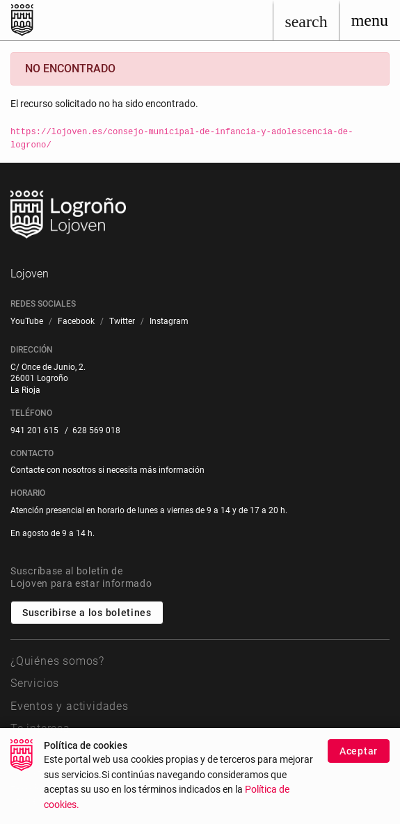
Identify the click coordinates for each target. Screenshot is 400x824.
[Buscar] (306, 20)
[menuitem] (26, 322)
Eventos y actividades (69, 706)
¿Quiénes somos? (57, 661)
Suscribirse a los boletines (87, 612)
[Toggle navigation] (370, 20)
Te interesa (40, 728)
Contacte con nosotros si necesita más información (107, 470)
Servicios (34, 683)
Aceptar (358, 759)
